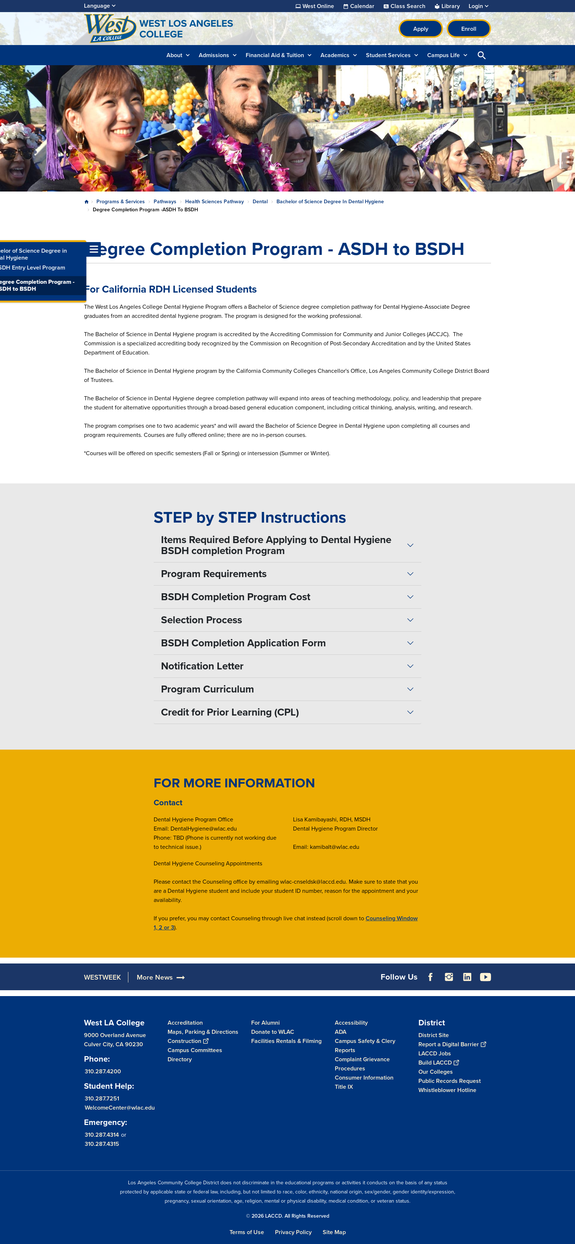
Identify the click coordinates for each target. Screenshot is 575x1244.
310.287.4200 (103, 1071)
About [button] (174, 55)
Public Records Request (449, 1081)
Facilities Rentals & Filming (286, 1041)
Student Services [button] (388, 55)
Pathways (165, 201)
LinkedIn (467, 977)
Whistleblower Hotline (447, 1090)
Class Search (408, 6)
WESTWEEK (102, 977)
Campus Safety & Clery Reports (365, 1045)
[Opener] (567, 976)
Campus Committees (195, 1050)
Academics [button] (335, 55)
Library (451, 6)
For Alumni (265, 1022)
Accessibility (351, 1022)
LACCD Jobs (434, 1053)
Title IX (344, 1087)
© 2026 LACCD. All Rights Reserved (287, 1216)
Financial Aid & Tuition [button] (275, 55)
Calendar (362, 6)
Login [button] (476, 6)
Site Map (334, 1232)
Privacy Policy (293, 1232)
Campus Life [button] (443, 55)
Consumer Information (364, 1077)
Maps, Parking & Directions (203, 1032)
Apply (420, 29)
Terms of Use (247, 1232)
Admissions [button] (214, 55)
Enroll (468, 29)
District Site (433, 1035)
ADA (341, 1032)
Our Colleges (435, 1071)
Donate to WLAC (272, 1032)
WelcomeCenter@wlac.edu (120, 1107)
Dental (260, 201)
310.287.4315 (102, 1144)
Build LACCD (438, 1062)
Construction (188, 1041)
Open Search (482, 55)
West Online (318, 6)
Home (86, 201)
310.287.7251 (102, 1098)
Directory (180, 1059)
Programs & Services (120, 201)
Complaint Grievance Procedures (362, 1064)
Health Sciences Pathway (214, 201)
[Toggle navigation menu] (7, 249)
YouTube (485, 977)
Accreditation (185, 1022)
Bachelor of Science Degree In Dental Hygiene (330, 201)
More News (155, 977)
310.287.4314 (102, 1134)
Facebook (430, 977)
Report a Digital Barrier (452, 1044)
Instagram (448, 977)
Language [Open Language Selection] (97, 5)
